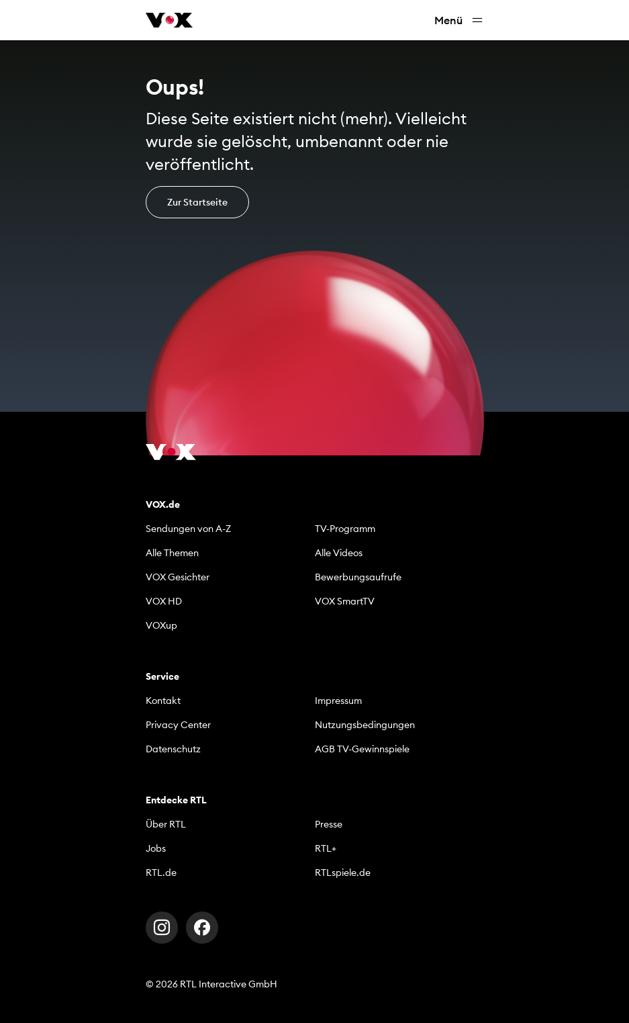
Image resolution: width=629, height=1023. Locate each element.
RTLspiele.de (343, 872)
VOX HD (164, 601)
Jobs (156, 848)
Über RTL (166, 824)
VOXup (161, 625)
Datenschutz (173, 749)
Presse (328, 824)
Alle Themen (172, 553)
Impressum (338, 701)
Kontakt (163, 701)
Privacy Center (178, 725)
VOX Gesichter (177, 577)
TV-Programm (345, 529)
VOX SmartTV (345, 601)
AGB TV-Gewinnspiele (362, 749)
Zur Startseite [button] (197, 202)
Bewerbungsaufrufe (358, 577)
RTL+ (325, 848)
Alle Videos (338, 553)
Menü (459, 20)
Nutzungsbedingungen (365, 725)
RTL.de (161, 872)
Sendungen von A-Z (188, 529)
